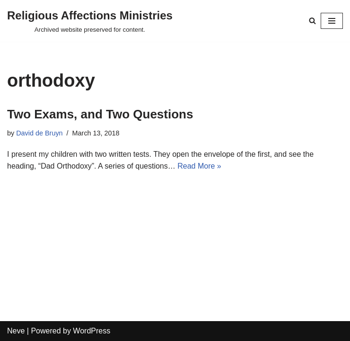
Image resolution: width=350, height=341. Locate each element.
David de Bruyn (39, 133)
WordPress (91, 331)
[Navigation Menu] (332, 21)
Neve (16, 331)
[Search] (312, 20)
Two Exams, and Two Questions (100, 114)
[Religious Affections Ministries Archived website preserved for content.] (90, 21)
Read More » (199, 166)
